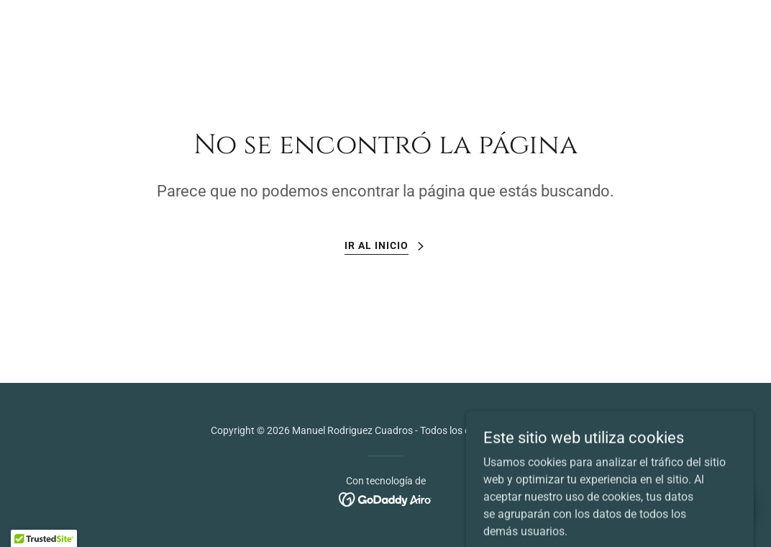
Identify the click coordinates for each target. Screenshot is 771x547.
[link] (386, 498)
